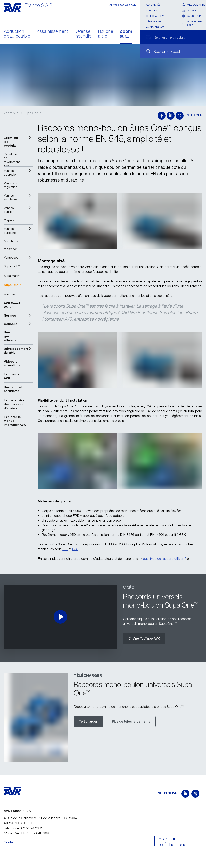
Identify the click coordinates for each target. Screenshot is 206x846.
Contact (151, 10)
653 (75, 549)
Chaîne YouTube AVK (144, 638)
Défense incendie (82, 34)
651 (65, 549)
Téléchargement (157, 16)
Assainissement (52, 31)
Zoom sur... (126, 34)
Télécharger (88, 721)
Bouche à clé (105, 34)
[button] (18, 142)
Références (153, 21)
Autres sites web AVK (122, 5)
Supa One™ (32, 113)
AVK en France (155, 27)
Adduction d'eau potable (17, 34)
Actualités (153, 4)
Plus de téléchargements (131, 721)
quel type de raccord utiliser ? (164, 558)
